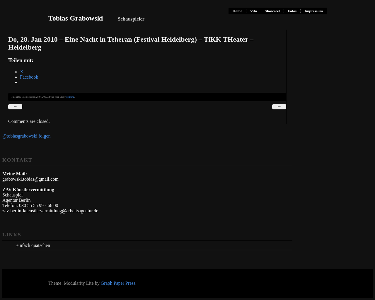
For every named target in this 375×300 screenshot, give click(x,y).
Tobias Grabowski (75, 18)
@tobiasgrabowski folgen (26, 135)
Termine (70, 97)
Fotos (292, 11)
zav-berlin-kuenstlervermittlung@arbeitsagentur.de (50, 210)
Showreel (272, 11)
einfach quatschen (33, 245)
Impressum (313, 11)
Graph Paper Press (118, 283)
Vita (253, 11)
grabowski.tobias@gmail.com (30, 179)
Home (237, 11)
